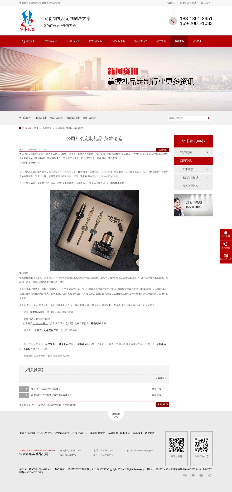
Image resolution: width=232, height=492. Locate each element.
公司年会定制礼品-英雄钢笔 (69, 128)
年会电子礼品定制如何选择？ (46, 389)
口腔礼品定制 (40, 118)
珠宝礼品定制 (56, 118)
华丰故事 (197, 41)
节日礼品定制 (73, 41)
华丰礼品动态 (38, 405)
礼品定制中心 (118, 41)
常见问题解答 (190, 185)
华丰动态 (188, 169)
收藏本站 (170, 3)
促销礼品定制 (50, 41)
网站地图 (205, 3)
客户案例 (186, 152)
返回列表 (163, 150)
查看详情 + (157, 389)
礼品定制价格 (69, 405)
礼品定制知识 (54, 405)
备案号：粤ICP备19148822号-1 (35, 469)
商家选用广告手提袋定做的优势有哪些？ (51, 395)
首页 (36, 128)
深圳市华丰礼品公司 (38, 452)
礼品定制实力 (141, 41)
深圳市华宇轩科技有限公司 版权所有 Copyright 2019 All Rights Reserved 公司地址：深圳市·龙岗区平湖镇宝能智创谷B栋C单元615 (135, 469)
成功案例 (161, 41)
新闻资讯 (179, 41)
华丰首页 (30, 41)
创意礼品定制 (95, 41)
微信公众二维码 (188, 3)
